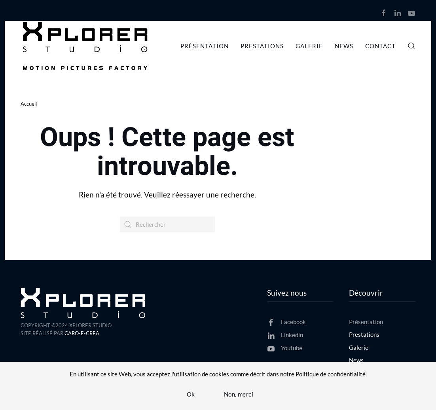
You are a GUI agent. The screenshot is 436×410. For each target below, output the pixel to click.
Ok (191, 394)
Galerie (309, 45)
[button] (411, 46)
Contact (380, 45)
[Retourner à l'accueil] (86, 46)
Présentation (204, 45)
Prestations (262, 45)
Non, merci (238, 394)
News (344, 45)
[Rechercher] (167, 224)
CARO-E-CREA (81, 333)
